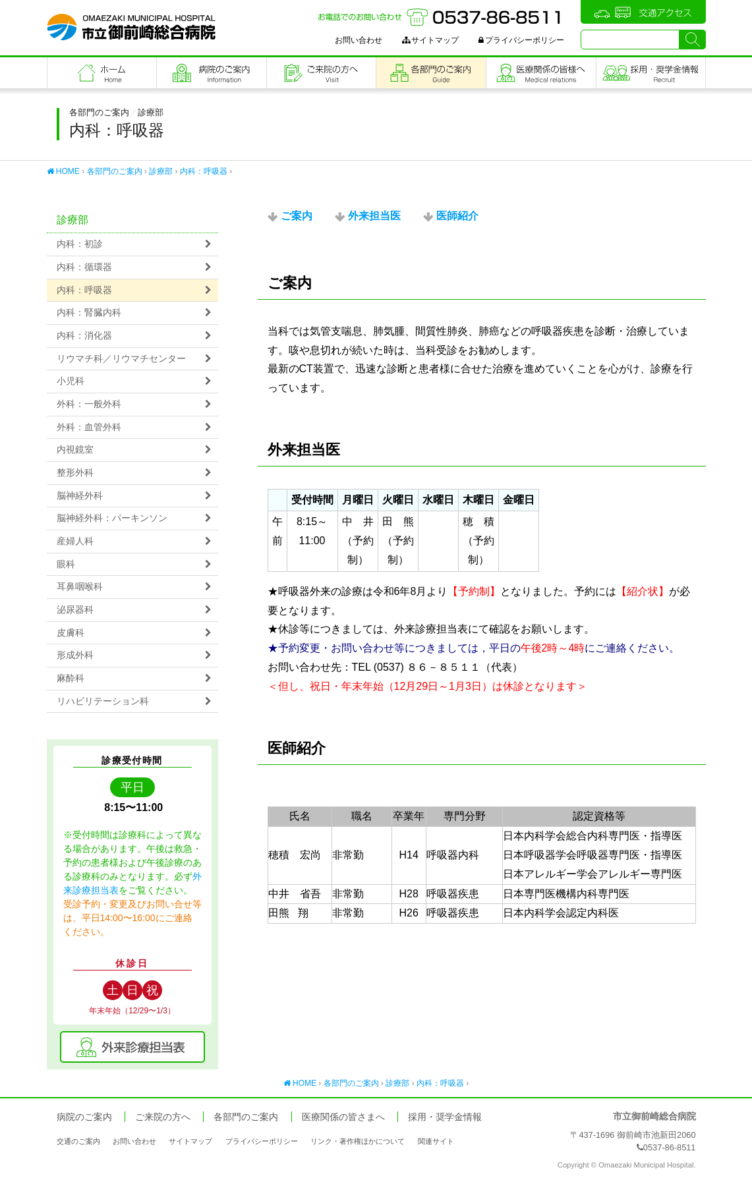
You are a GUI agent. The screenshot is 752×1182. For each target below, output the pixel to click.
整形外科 (75, 473)
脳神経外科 (80, 496)
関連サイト (436, 1141)
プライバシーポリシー (521, 40)
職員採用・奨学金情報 (650, 72)
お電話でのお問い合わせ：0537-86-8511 (441, 17)
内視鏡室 (75, 450)
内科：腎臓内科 (89, 313)
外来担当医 (374, 215)
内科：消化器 (84, 336)
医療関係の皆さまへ (541, 72)
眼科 (66, 564)
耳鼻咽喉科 (80, 587)
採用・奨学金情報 (445, 1117)
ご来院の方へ (321, 72)
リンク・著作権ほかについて (357, 1141)
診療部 (161, 171)
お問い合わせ (358, 40)
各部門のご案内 (431, 72)
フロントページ (102, 72)
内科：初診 (80, 244)
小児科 (70, 381)
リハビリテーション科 (103, 701)
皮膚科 (70, 633)
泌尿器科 (75, 610)
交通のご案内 (78, 1141)
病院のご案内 (211, 72)
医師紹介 (457, 215)
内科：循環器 (84, 267)
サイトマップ (430, 40)
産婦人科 (75, 541)
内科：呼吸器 (203, 171)
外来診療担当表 (132, 1047)
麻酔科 (70, 678)
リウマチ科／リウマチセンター (121, 359)
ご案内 (296, 215)
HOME (63, 171)
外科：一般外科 (89, 404)
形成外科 (75, 655)
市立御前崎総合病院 (131, 27)
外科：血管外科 (89, 427)
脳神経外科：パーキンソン (112, 518)
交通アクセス (643, 12)
